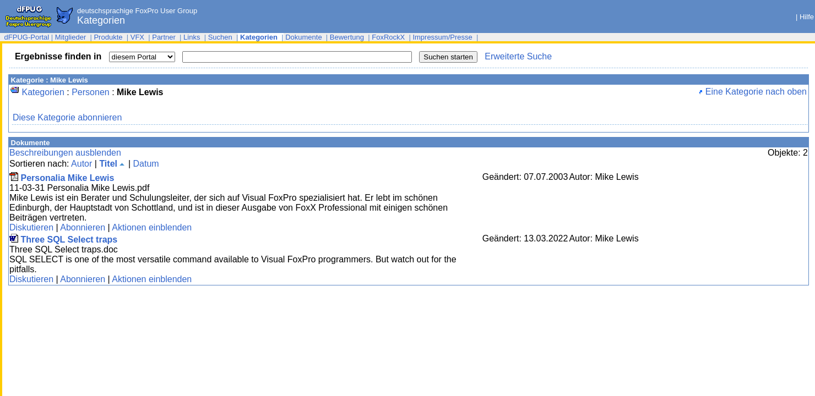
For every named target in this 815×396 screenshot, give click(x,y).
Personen (91, 92)
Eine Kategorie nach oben (753, 91)
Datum (146, 163)
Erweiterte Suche (518, 56)
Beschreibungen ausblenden (65, 152)
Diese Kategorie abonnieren (67, 117)
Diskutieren (31, 227)
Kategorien (42, 92)
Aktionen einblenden (152, 227)
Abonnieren (82, 227)
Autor (81, 163)
